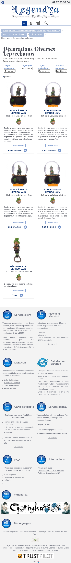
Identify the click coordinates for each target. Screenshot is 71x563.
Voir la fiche (18, 145)
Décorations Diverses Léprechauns (17, 38)
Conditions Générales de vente (51, 470)
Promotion (18, 106)
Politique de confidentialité (49, 473)
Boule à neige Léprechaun (18, 111)
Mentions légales (45, 468)
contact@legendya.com (16, 342)
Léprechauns (36, 34)
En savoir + (52, 344)
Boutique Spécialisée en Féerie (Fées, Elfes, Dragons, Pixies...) (31, 30)
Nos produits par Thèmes (14, 34)
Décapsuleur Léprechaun (18, 267)
